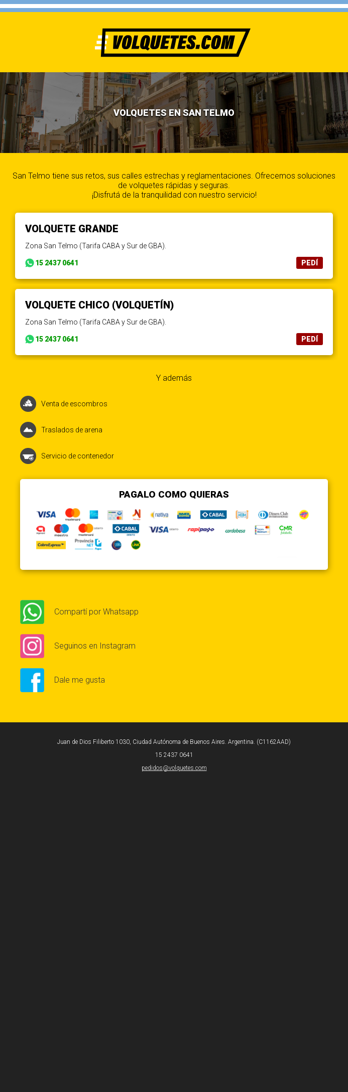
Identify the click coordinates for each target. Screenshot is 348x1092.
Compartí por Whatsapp (96, 611)
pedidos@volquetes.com (174, 767)
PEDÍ (309, 263)
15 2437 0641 (56, 263)
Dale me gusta (79, 680)
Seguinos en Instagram (95, 646)
